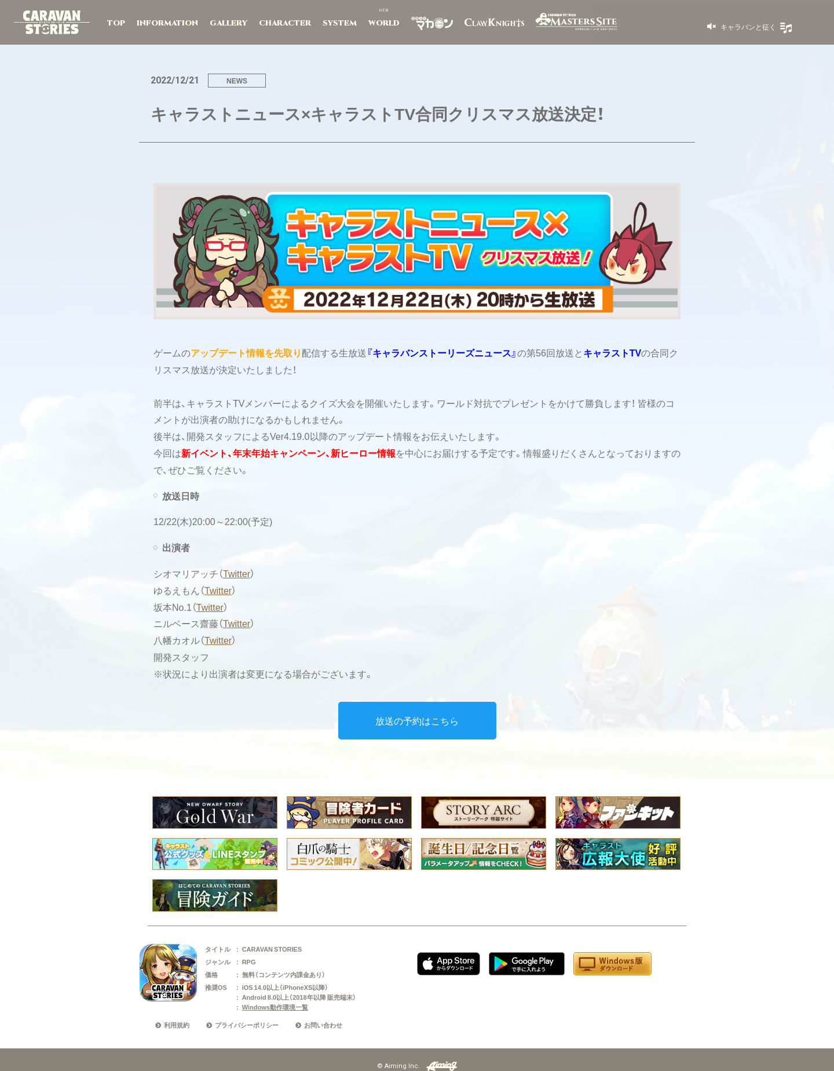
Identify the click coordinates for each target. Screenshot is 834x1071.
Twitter (236, 573)
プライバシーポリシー (247, 1025)
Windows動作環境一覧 (275, 1007)
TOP (116, 23)
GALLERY (228, 23)
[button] (741, 26)
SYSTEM (340, 23)
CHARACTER (285, 23)
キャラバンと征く (747, 26)
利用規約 (176, 1025)
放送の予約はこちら (417, 720)
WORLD (384, 23)
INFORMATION (167, 23)
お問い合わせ (323, 1025)
